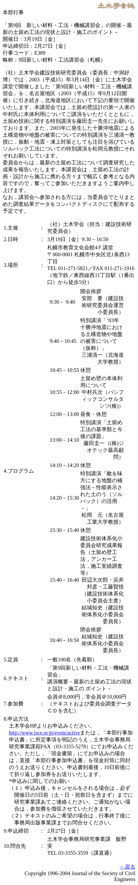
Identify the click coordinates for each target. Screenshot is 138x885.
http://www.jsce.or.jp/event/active (44, 732)
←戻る (127, 867)
